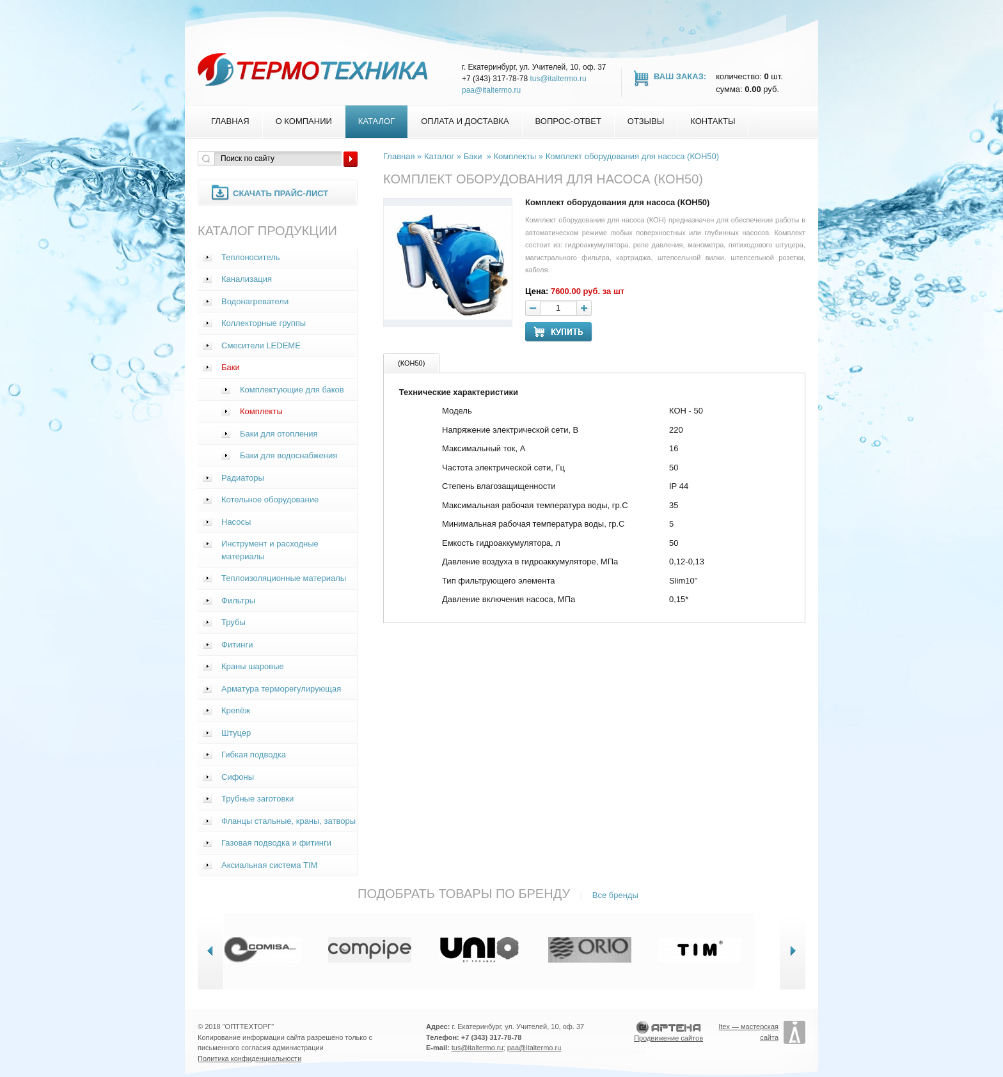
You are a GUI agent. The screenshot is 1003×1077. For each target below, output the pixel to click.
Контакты (712, 121)
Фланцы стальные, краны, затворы (288, 821)
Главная (230, 121)
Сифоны (237, 777)
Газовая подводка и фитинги (276, 843)
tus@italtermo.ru (558, 78)
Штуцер (236, 733)
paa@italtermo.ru (491, 90)
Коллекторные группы (263, 323)
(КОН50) (411, 363)
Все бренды (615, 895)
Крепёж (235, 710)
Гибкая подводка (253, 754)
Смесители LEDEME (261, 345)
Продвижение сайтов (668, 1038)
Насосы (236, 522)
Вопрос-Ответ (568, 121)
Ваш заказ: (680, 76)
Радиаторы (242, 478)
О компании (304, 121)
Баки (230, 367)
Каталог (376, 121)
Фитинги (237, 644)
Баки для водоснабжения (288, 455)
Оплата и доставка (465, 121)
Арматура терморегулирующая (281, 688)
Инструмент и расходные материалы (270, 550)
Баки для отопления (278, 433)
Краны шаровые (252, 666)
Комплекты (261, 411)
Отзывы (646, 121)
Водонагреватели (254, 301)
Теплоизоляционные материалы (283, 578)
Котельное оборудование (270, 499)
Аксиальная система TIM (269, 865)
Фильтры (238, 600)
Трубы (233, 622)
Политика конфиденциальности (249, 1058)
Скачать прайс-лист (280, 193)
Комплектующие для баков (292, 389)
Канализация (246, 279)
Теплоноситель (250, 257)
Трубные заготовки (257, 798)
